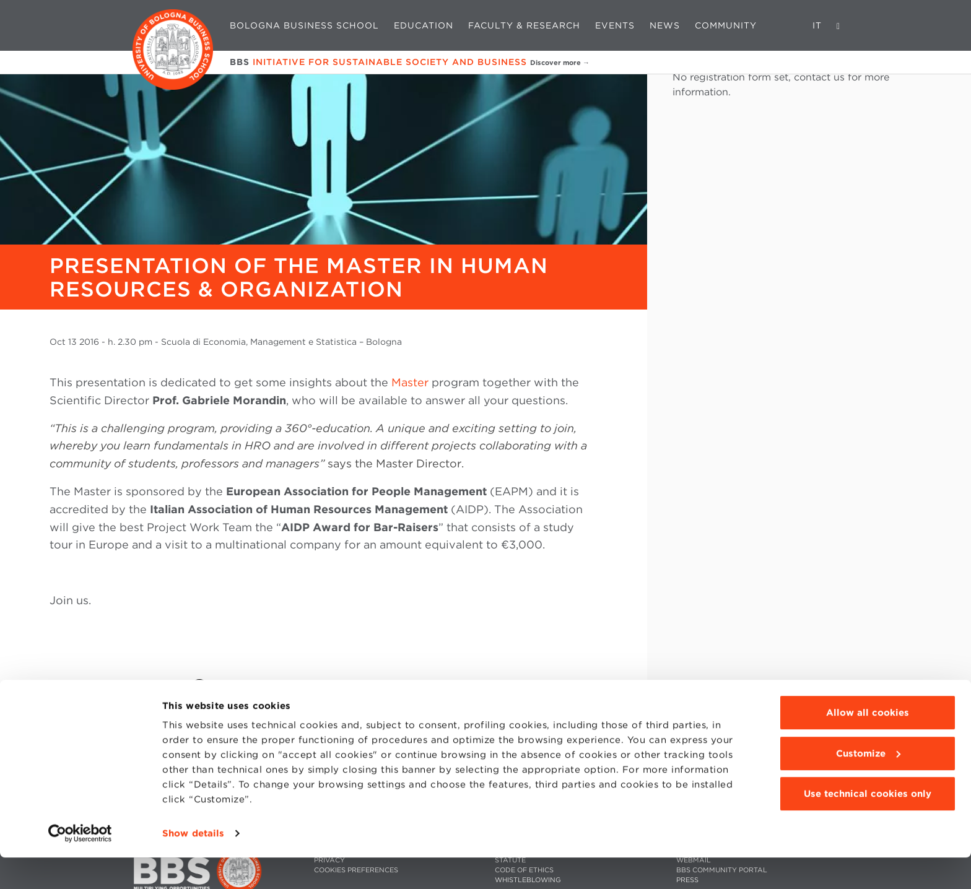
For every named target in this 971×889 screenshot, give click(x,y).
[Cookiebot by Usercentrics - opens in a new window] (80, 865)
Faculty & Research (524, 25)
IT (817, 25)
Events (615, 25)
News (665, 25)
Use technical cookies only (867, 825)
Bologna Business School (304, 25)
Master (410, 382)
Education (423, 25)
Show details (193, 864)
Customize (868, 784)
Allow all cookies (867, 744)
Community (726, 25)
